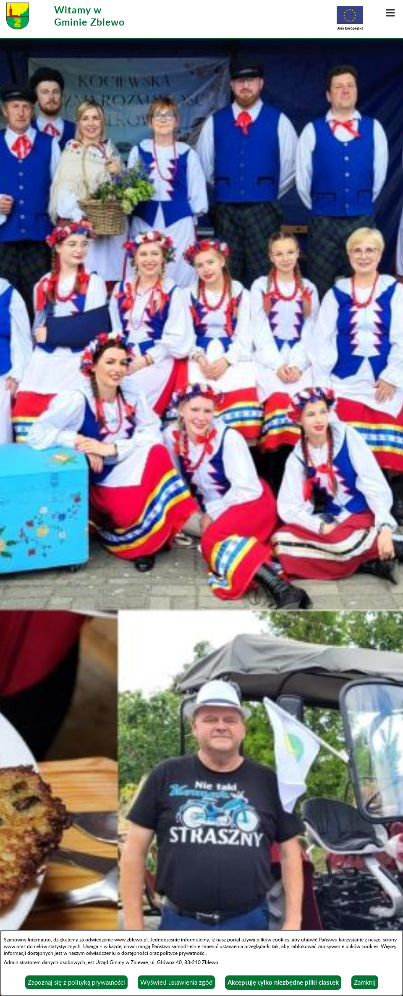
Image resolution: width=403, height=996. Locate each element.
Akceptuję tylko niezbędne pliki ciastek (283, 982)
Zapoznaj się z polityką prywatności (76, 982)
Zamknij (365, 982)
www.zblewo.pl (131, 939)
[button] (390, 12)
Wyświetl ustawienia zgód (176, 982)
